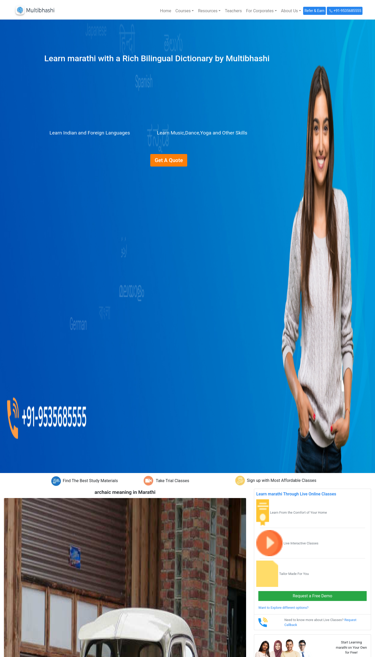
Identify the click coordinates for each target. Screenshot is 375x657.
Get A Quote (169, 160)
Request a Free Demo (312, 595)
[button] (184, 11)
